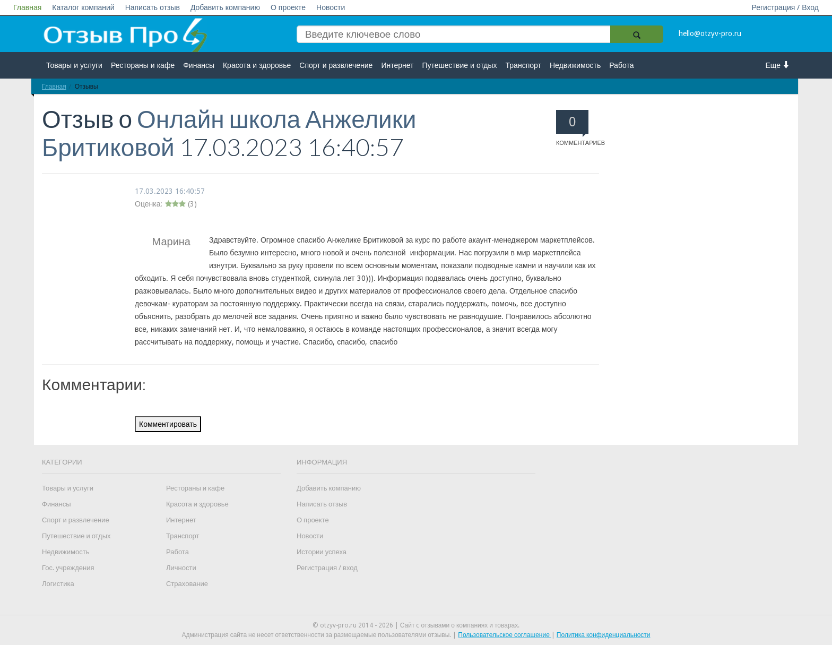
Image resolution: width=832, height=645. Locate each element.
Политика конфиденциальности (604, 635)
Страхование (187, 584)
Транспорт (523, 65)
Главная (27, 7)
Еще (778, 65)
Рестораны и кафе (143, 65)
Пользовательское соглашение (504, 635)
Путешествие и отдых (459, 65)
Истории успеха (321, 552)
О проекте (288, 7)
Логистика (58, 584)
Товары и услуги (74, 65)
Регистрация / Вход (785, 7)
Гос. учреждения (68, 568)
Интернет (397, 65)
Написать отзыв (152, 7)
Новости (330, 7)
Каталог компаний (83, 7)
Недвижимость (575, 65)
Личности (181, 568)
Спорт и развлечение (335, 65)
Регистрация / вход (327, 568)
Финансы (198, 65)
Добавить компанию (225, 7)
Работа (621, 65)
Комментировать (168, 424)
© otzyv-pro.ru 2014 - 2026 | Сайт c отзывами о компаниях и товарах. (416, 625)
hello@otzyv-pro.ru (710, 33)
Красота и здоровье (257, 65)
